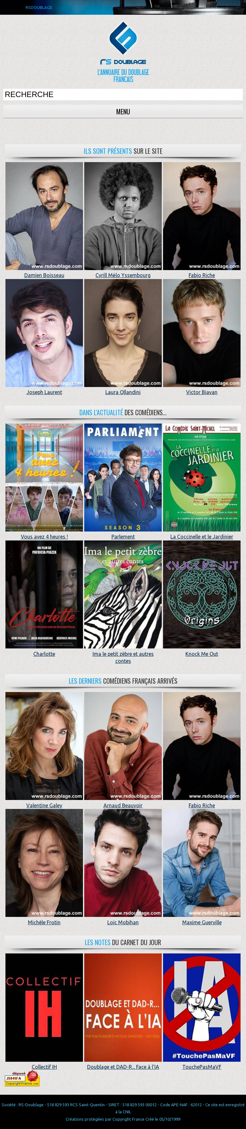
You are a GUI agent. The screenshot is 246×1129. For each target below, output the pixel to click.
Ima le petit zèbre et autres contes (123, 654)
